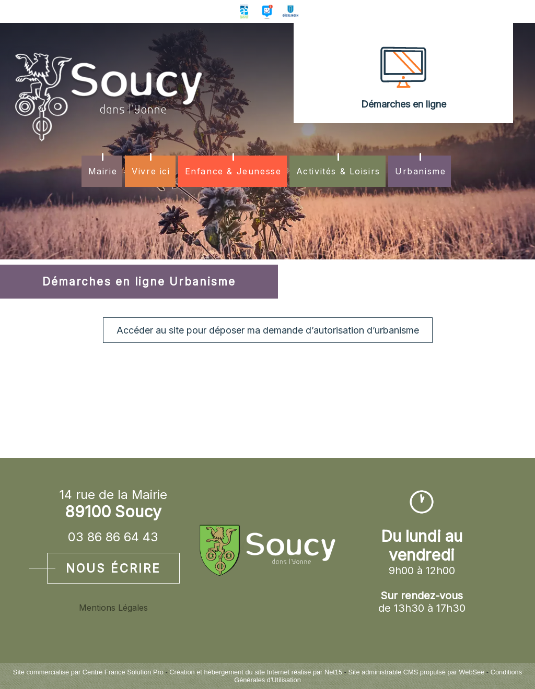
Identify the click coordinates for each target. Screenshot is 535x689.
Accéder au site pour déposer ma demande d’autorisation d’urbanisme (268, 330)
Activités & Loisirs (338, 171)
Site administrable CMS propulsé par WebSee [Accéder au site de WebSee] (416, 672)
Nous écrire (113, 568)
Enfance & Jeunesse (233, 171)
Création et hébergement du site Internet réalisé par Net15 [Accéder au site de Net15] (255, 672)
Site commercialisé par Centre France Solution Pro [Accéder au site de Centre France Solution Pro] (88, 672)
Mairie (103, 171)
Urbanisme (420, 171)
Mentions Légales (113, 607)
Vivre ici (151, 171)
